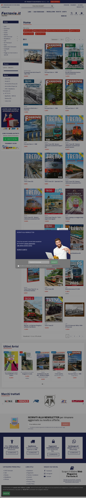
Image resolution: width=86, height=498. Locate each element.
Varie (5, 45)
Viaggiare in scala (27, 374)
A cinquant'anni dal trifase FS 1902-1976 (32, 73)
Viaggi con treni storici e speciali (11, 54)
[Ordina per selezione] (55, 39)
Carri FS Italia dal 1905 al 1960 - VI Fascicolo (74, 326)
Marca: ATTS (28, 31)
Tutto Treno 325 (28, 181)
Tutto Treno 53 (49, 325)
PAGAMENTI (73, 5)
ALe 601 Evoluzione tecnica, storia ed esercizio (73, 73)
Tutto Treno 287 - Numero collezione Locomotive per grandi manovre (72, 145)
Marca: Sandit (75, 31)
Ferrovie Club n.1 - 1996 (51, 108)
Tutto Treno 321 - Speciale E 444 (54, 181)
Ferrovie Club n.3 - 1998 (30, 144)
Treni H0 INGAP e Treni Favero (11, 374)
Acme (7, 79)
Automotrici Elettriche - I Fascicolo (31, 109)
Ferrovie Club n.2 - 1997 (71, 108)
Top (5, 51)
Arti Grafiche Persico (11, 84)
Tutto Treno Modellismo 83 (73, 253)
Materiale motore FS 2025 (72, 289)
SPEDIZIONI (66, 5)
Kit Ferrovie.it (8, 43)
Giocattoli (6, 29)
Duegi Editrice (74, 375)
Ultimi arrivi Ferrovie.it (10, 47)
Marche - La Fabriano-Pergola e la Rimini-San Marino (32, 326)
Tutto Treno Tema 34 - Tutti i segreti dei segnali (53, 218)
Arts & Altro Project (11, 86)
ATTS (7, 93)
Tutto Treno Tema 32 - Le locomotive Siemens (31, 290)
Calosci (8, 101)
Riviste (6, 35)
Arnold (7, 81)
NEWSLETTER (80, 7)
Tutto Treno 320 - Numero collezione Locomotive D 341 (73, 182)
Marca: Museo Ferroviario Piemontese (58, 31)
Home (6, 22)
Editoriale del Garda (42, 377)
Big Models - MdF (10, 96)
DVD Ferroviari (8, 37)
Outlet (6, 31)
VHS (5, 26)
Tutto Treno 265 (49, 289)
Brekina (8, 98)
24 (62, 39)
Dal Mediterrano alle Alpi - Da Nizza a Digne (43, 374)
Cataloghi (6, 49)
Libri (5, 41)
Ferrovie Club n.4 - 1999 (51, 72)
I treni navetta (59, 374)
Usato (5, 33)
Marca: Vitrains (28, 34)
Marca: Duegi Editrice (40, 31)
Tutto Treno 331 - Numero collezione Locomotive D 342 (32, 218)
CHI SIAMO (80, 5)
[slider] (3, 71)
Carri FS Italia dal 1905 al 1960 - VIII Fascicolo (33, 254)
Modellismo (7, 39)
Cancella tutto (40, 34)
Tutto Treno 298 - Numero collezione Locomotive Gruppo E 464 (53, 145)
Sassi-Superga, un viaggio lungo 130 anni (74, 218)
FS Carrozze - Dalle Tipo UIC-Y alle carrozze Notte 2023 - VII (53, 254)
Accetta (6, 493)
